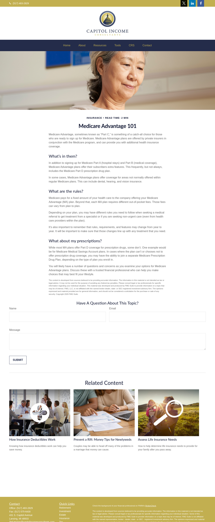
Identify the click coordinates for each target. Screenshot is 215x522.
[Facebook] (200, 3)
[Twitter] (184, 3)
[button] (66, 45)
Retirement (65, 507)
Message (14, 329)
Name (12, 308)
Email (112, 308)
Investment (65, 511)
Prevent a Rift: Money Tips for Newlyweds (102, 439)
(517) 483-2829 (19, 3)
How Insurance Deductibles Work (32, 439)
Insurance (64, 518)
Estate (62, 514)
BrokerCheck (150, 506)
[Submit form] (18, 360)
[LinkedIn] (192, 3)
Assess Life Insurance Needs (157, 439)
